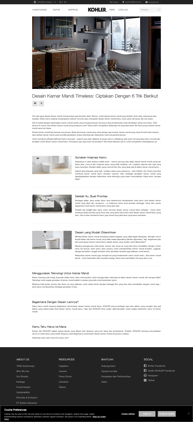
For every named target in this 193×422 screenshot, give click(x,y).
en (65, 2)
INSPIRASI (73, 9)
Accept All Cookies (166, 414)
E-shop (114, 2)
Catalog (123, 9)
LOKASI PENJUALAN (132, 2)
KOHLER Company (44, 2)
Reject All (147, 414)
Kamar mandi (39, 9)
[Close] (189, 413)
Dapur (56, 9)
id (60, 2)
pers (112, 9)
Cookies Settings (128, 414)
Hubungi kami (152, 2)
